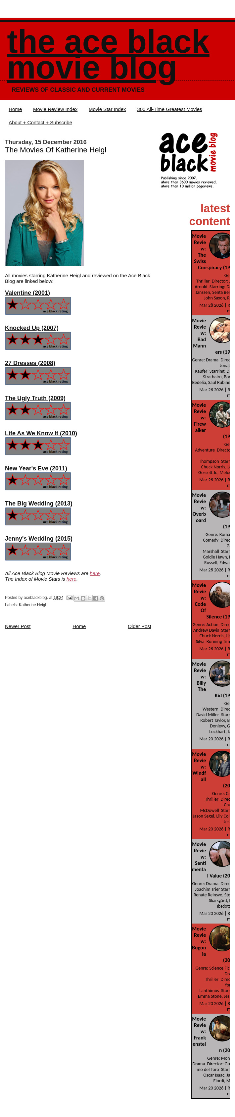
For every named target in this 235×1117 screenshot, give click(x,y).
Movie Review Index (55, 109)
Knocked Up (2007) (32, 328)
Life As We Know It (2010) (41, 433)
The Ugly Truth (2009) (35, 398)
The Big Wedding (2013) (38, 503)
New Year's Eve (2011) (36, 468)
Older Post (139, 626)
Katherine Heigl (32, 605)
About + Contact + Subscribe (40, 122)
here (95, 573)
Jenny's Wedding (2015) (38, 538)
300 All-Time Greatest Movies (169, 109)
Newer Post (18, 626)
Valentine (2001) (27, 293)
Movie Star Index (107, 109)
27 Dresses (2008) (30, 363)
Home (15, 109)
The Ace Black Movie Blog (108, 54)
